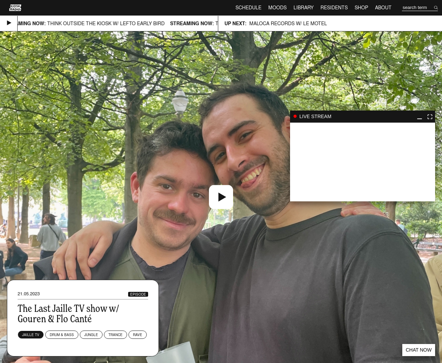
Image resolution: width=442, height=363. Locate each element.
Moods (277, 7)
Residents (334, 7)
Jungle (91, 334)
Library (304, 7)
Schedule (248, 7)
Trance (115, 334)
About (383, 7)
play (362, 162)
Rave (137, 334)
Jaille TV (30, 334)
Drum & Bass (62, 334)
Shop (361, 7)
